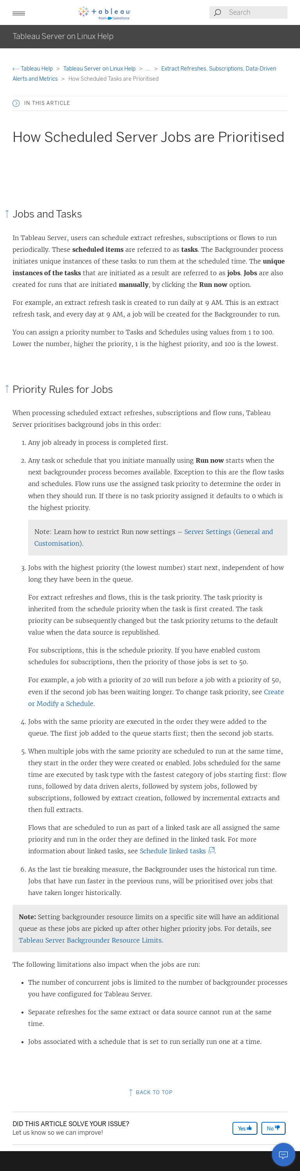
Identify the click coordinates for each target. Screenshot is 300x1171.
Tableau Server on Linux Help (100, 68)
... (149, 68)
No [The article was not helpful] (273, 1128)
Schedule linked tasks (175, 851)
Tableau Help (33, 68)
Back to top (150, 1092)
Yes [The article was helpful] (245, 1128)
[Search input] (258, 12)
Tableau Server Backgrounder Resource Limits (90, 940)
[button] (18, 12)
